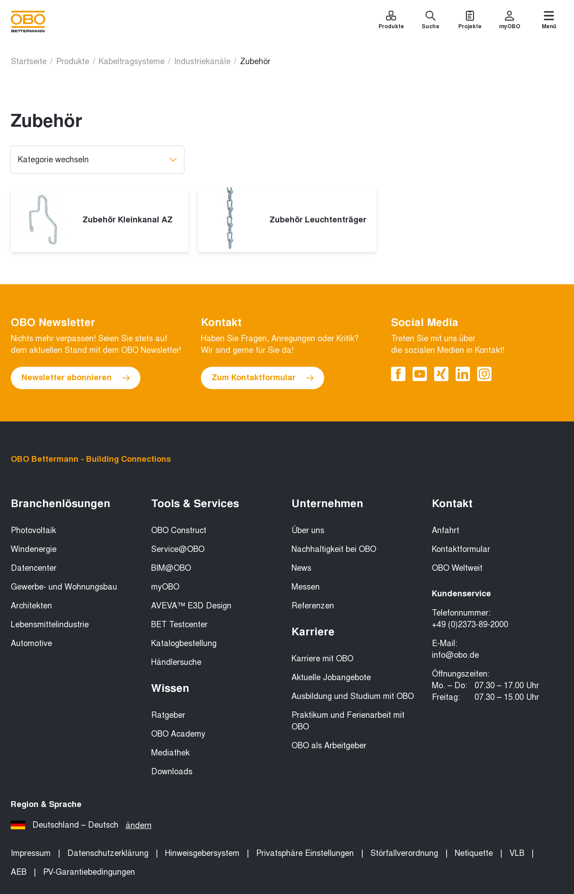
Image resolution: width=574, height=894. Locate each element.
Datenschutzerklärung (107, 853)
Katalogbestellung (184, 643)
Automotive (31, 643)
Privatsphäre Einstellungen (305, 853)
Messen (305, 587)
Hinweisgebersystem (202, 853)
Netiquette (474, 853)
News (301, 568)
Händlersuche (176, 662)
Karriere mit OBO (322, 659)
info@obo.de (455, 655)
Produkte (72, 61)
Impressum (31, 853)
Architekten (31, 606)
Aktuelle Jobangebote (331, 677)
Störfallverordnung (404, 853)
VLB (516, 853)
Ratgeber (168, 715)
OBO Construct (178, 530)
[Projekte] (470, 21)
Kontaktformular (461, 549)
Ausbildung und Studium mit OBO (352, 696)
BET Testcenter (179, 624)
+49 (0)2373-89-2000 (470, 624)
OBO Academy (178, 734)
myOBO (165, 587)
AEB (18, 872)
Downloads (171, 772)
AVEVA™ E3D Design (191, 606)
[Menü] (549, 21)
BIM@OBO (171, 568)
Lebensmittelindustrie (50, 624)
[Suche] (430, 21)
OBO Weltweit (457, 568)
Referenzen (312, 606)
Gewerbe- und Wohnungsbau (64, 587)
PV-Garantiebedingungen (89, 872)
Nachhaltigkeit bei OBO (333, 549)
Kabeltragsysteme (132, 61)
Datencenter (34, 568)
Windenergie (34, 549)
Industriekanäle (202, 61)
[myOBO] (509, 21)
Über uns (307, 530)
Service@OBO (177, 549)
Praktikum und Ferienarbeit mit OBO (347, 721)
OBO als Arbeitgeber (328, 746)
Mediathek (170, 753)
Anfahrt (445, 530)
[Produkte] (391, 21)
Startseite (29, 61)
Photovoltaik (33, 530)
